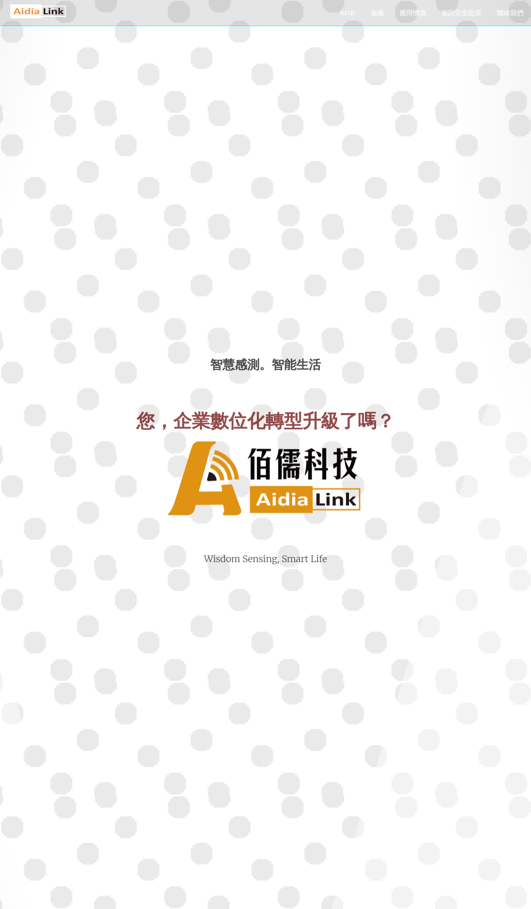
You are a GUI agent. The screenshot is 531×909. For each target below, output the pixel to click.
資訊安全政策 (461, 12)
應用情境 (412, 12)
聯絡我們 (510, 12)
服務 (377, 12)
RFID (347, 12)
